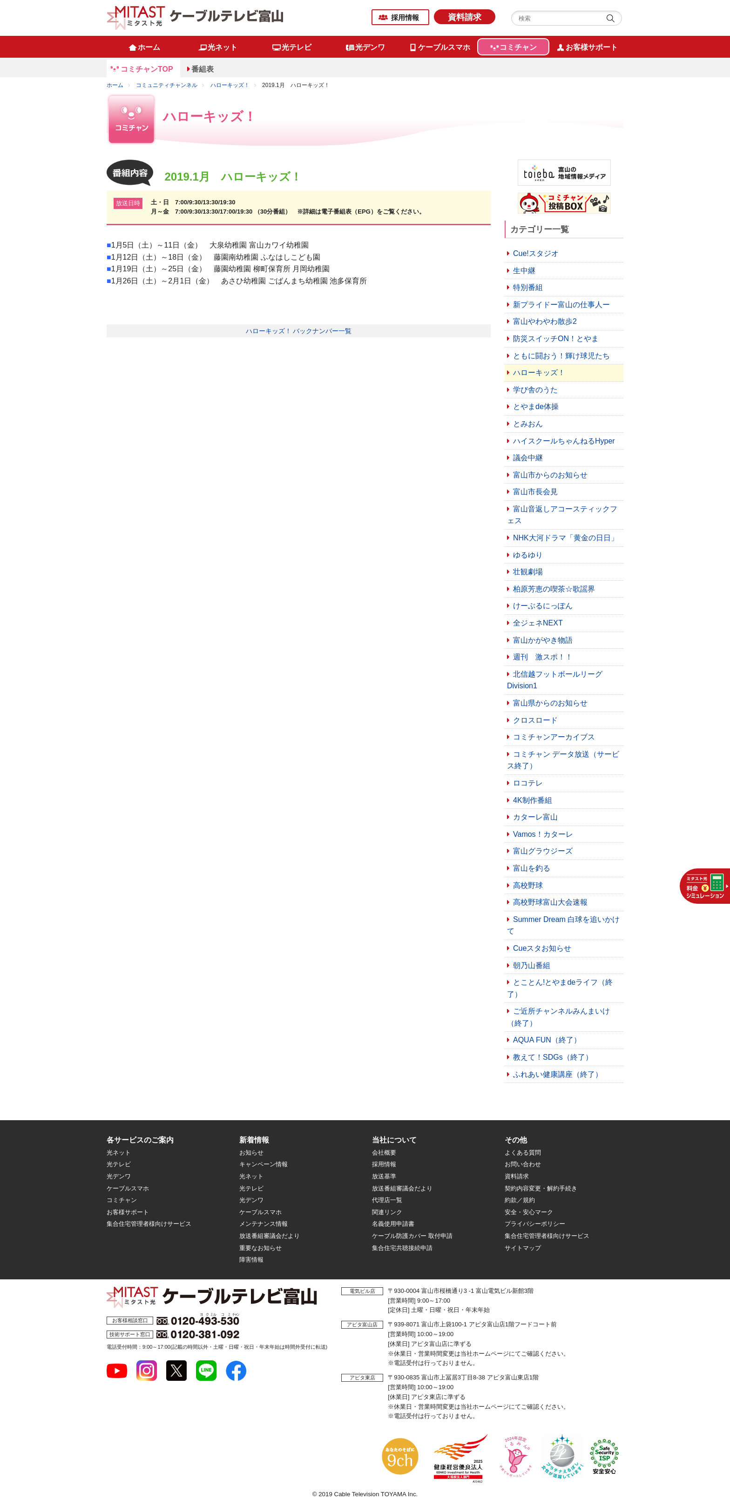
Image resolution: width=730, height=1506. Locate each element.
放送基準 (384, 1176)
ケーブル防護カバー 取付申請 (412, 1235)
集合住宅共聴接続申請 (402, 1247)
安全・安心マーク (529, 1212)
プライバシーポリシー (535, 1223)
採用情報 (405, 17)
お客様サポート (128, 1212)
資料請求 (464, 17)
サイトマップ (523, 1247)
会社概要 (384, 1152)
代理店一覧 (387, 1200)
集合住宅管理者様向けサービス (149, 1223)
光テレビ (119, 1164)
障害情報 (251, 1259)
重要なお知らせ (260, 1247)
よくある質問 (523, 1152)
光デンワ (119, 1176)
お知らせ (251, 1152)
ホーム (115, 85)
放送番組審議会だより (269, 1235)
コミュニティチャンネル (166, 85)
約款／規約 (520, 1200)
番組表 (202, 69)
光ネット (119, 1152)
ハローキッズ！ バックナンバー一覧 (299, 331)
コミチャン (122, 1200)
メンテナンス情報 (263, 1223)
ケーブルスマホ (128, 1188)
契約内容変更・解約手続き (541, 1188)
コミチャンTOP (147, 69)
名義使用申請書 (393, 1223)
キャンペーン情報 (263, 1164)
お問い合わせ (523, 1164)
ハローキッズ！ (230, 85)
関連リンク (387, 1212)
